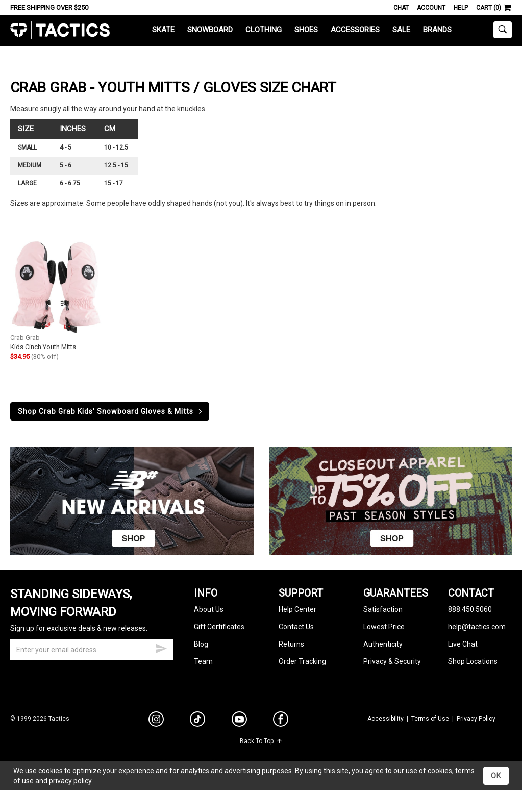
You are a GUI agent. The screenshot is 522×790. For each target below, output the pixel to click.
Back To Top (261, 741)
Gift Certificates (219, 627)
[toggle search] (502, 29)
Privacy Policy (476, 718)
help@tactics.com (477, 627)
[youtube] (239, 721)
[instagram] (156, 720)
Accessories (355, 29)
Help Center (297, 609)
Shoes (306, 29)
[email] (91, 649)
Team (203, 661)
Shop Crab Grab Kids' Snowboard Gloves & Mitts (111, 411)
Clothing (263, 29)
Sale (401, 29)
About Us (208, 609)
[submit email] (161, 647)
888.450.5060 (470, 609)
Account (431, 7)
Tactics (60, 30)
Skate (163, 29)
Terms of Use (430, 718)
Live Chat (463, 644)
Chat (401, 7)
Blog (201, 644)
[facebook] (280, 721)
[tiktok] (197, 720)
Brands (437, 29)
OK (496, 776)
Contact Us (296, 627)
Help (461, 7)
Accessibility (385, 718)
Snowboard (210, 29)
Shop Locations (473, 661)
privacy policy (70, 781)
